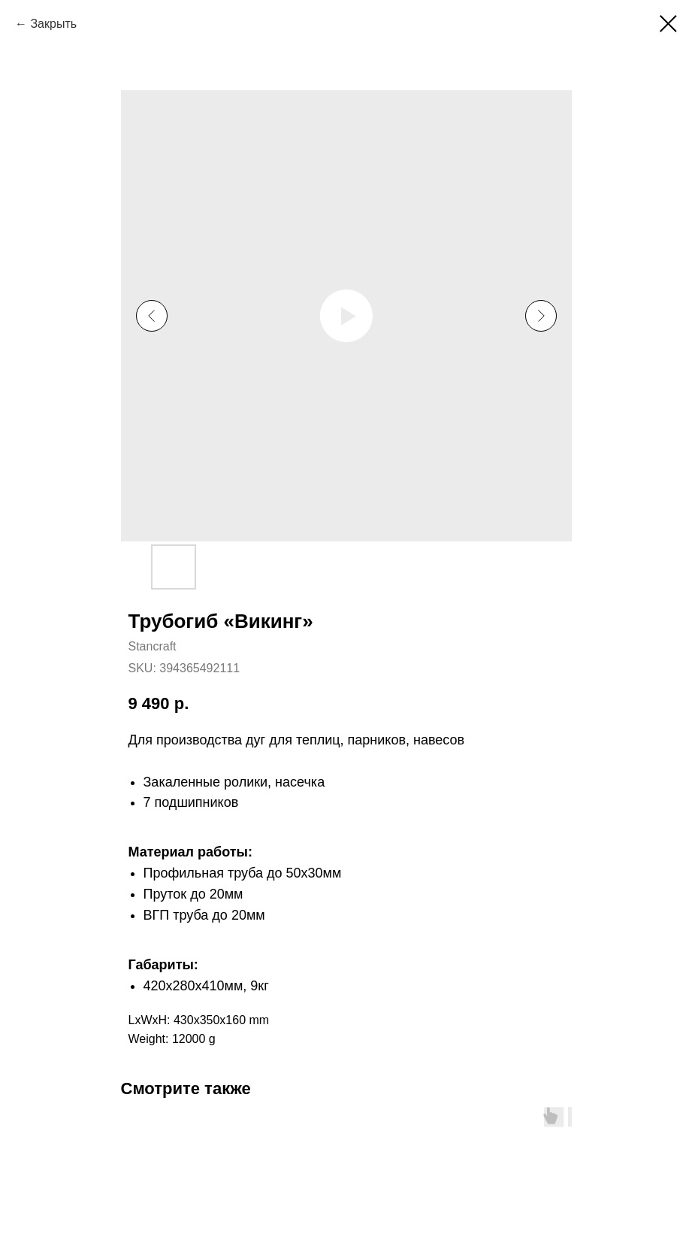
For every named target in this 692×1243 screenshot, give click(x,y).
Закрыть (53, 23)
